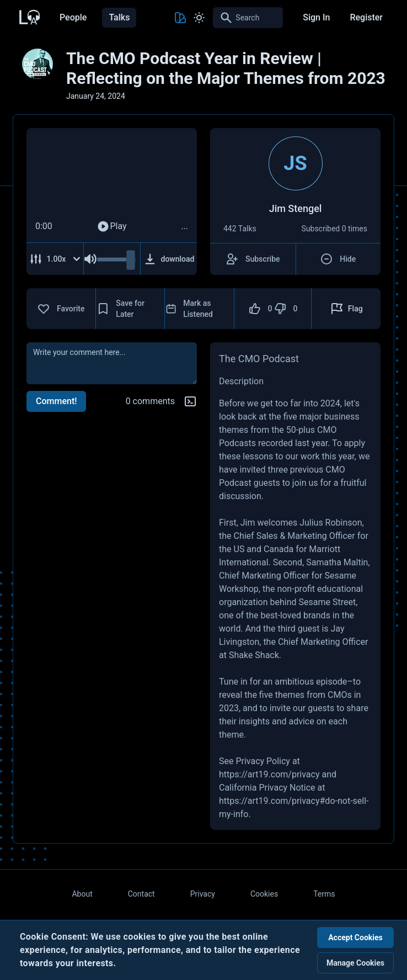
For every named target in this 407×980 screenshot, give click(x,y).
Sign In (316, 17)
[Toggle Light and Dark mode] (199, 17)
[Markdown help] (190, 401)
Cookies (264, 893)
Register (366, 17)
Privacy (202, 893)
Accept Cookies (355, 937)
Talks (119, 17)
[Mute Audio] (90, 259)
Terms (324, 893)
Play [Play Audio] (111, 226)
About (82, 893)
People (73, 17)
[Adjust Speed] (55, 259)
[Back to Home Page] (29, 16)
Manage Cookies (355, 962)
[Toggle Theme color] (180, 17)
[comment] (111, 363)
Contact (141, 893)
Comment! (56, 401)
